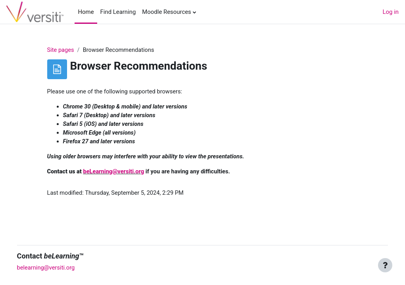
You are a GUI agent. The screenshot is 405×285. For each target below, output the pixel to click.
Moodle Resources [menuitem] (166, 11)
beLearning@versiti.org (115, 173)
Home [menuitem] (86, 11)
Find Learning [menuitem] (118, 11)
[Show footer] (385, 265)
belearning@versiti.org (57, 268)
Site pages (61, 50)
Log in (391, 11)
